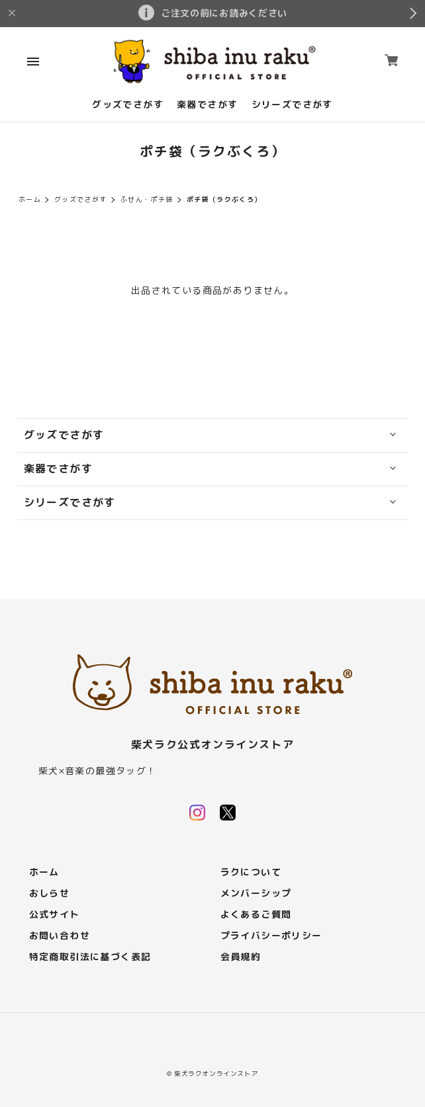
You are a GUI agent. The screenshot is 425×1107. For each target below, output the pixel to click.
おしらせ (49, 894)
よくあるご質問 (256, 915)
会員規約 (240, 957)
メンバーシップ (256, 894)
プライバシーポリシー (271, 936)
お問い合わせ (59, 936)
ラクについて (250, 872)
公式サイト (54, 915)
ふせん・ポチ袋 (146, 199)
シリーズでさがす (292, 105)
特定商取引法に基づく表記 (90, 957)
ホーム (30, 199)
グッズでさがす (128, 105)
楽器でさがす (207, 105)
